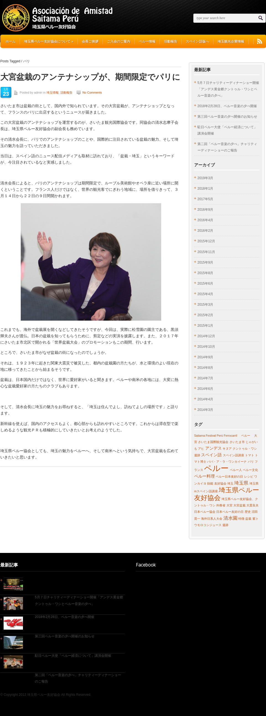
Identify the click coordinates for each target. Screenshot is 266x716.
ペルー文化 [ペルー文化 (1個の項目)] (250, 470)
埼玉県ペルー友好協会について (48, 41)
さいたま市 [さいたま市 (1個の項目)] (237, 442)
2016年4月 (205, 220)
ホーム (10, 41)
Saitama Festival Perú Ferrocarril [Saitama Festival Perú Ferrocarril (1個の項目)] (215, 435)
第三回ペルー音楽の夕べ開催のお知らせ (227, 117)
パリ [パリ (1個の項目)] (251, 461)
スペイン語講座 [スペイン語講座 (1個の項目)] (233, 455)
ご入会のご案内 (118, 41)
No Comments (92, 92)
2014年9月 (205, 357)
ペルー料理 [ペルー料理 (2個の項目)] (204, 476)
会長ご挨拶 (90, 41)
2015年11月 (206, 252)
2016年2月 (205, 231)
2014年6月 (205, 389)
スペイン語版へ (197, 41)
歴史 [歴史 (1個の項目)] (248, 511)
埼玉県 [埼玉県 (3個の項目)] (241, 483)
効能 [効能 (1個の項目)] (210, 483)
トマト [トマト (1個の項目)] (249, 455)
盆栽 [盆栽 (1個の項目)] (248, 518)
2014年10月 (206, 347)
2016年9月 (205, 210)
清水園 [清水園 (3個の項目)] (230, 518)
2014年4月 (205, 399)
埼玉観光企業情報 (231, 41)
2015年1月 (205, 326)
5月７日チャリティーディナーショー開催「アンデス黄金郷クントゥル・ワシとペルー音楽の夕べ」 (228, 89)
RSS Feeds (259, 41)
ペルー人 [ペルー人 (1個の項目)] (236, 470)
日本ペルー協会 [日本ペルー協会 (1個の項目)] (204, 511)
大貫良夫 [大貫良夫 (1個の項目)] (252, 505)
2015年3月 (205, 305)
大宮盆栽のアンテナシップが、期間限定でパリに (90, 76)
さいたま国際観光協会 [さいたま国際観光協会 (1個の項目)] (213, 442)
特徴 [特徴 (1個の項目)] (241, 518)
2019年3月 (205, 178)
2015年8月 (205, 273)
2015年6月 (205, 283)
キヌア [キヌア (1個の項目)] (227, 448)
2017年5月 (205, 199)
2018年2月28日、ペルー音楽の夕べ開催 (227, 106)
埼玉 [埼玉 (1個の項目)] (230, 483)
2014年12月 (206, 336)
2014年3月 (205, 410)
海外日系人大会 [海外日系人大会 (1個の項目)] (211, 518)
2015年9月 (205, 262)
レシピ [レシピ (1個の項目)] (248, 476)
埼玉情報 (52, 92)
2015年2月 (205, 315)
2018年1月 (205, 188)
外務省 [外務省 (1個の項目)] (220, 505)
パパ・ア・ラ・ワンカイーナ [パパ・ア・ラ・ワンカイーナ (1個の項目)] (227, 461)
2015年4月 (205, 294)
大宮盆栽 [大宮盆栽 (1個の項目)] (239, 505)
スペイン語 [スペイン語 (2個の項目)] (211, 455)
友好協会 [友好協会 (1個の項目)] (220, 483)
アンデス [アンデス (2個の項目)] (213, 448)
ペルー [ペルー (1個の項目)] (244, 435)
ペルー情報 (147, 41)
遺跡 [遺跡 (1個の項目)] (225, 525)
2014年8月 (205, 368)
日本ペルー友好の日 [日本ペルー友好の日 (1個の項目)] (230, 511)
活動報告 (170, 41)
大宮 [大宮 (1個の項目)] (229, 505)
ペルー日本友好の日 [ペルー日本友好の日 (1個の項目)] (229, 476)
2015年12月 (206, 241)
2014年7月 (205, 378)
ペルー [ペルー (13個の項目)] (216, 468)
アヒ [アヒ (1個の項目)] (201, 448)
